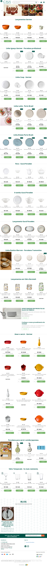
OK (42, 535)
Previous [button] (0, 33)
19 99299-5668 (4, 542)
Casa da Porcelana (30, 542)
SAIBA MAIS (25, 318)
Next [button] (46, 33)
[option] (6, 34)
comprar (7, 41)
